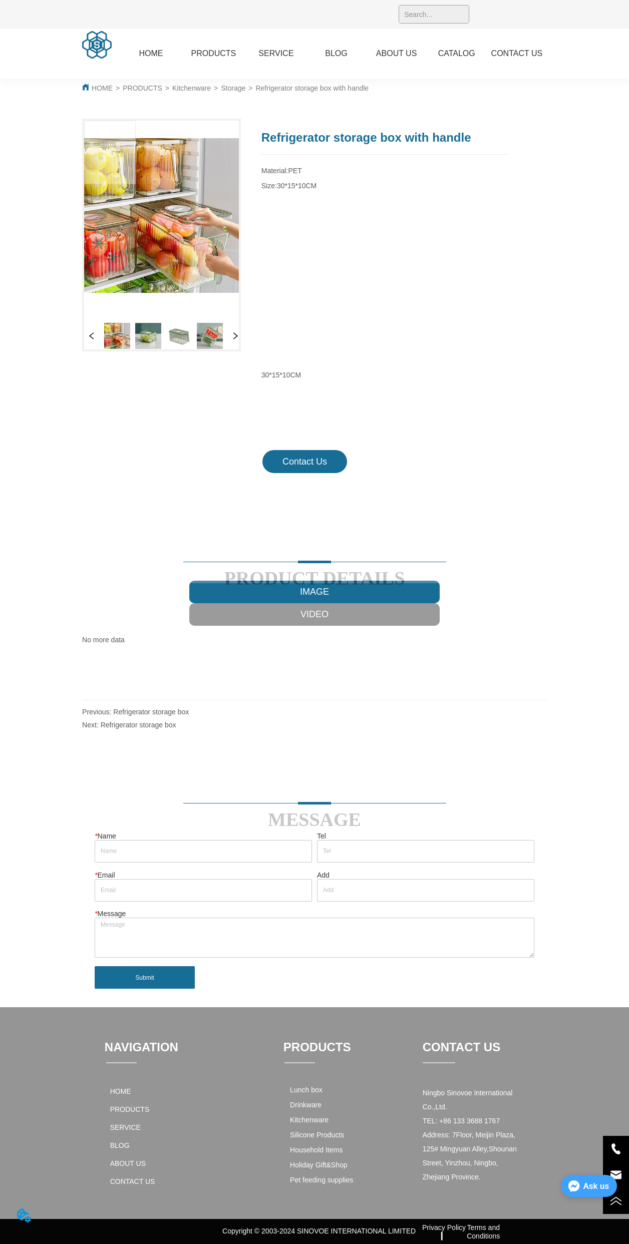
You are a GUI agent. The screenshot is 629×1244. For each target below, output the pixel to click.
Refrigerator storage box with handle (312, 88)
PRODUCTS (142, 88)
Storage (233, 88)
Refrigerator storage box (151, 712)
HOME (102, 88)
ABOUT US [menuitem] (396, 53)
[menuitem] (213, 53)
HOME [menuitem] (151, 53)
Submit (144, 977)
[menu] (334, 53)
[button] (213, 54)
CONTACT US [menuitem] (517, 53)
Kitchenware (191, 88)
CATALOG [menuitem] (456, 53)
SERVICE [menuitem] (275, 53)
